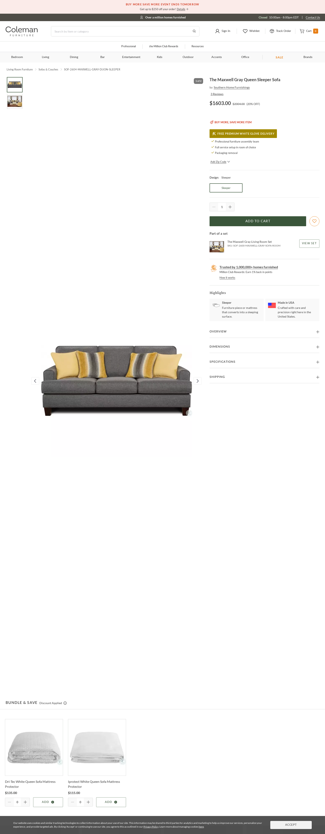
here (201, 826)
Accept (291, 825)
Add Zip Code (220, 161)
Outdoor (188, 57)
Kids (159, 57)
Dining (74, 57)
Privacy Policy (150, 826)
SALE (279, 57)
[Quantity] (222, 207)
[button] (223, 31)
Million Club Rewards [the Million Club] (163, 46)
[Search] (125, 31)
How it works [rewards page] (227, 277)
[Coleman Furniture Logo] (22, 35)
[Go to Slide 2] (14, 101)
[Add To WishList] (314, 221)
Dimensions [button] (220, 346)
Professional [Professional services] (128, 46)
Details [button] (181, 9)
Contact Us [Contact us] (313, 17)
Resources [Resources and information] (198, 46)
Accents (216, 57)
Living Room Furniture (20, 69)
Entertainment (131, 57)
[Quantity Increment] (230, 207)
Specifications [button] (222, 361)
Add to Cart (257, 221)
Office (245, 57)
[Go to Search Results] (194, 31)
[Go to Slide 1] (14, 84)
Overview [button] (218, 331)
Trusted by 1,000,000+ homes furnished (248, 267)
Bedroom (17, 57)
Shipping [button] (217, 377)
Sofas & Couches (48, 69)
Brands (307, 57)
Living (45, 57)
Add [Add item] (48, 802)
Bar (102, 57)
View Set (309, 243)
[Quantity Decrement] (214, 207)
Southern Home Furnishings (232, 87)
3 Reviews (217, 94)
